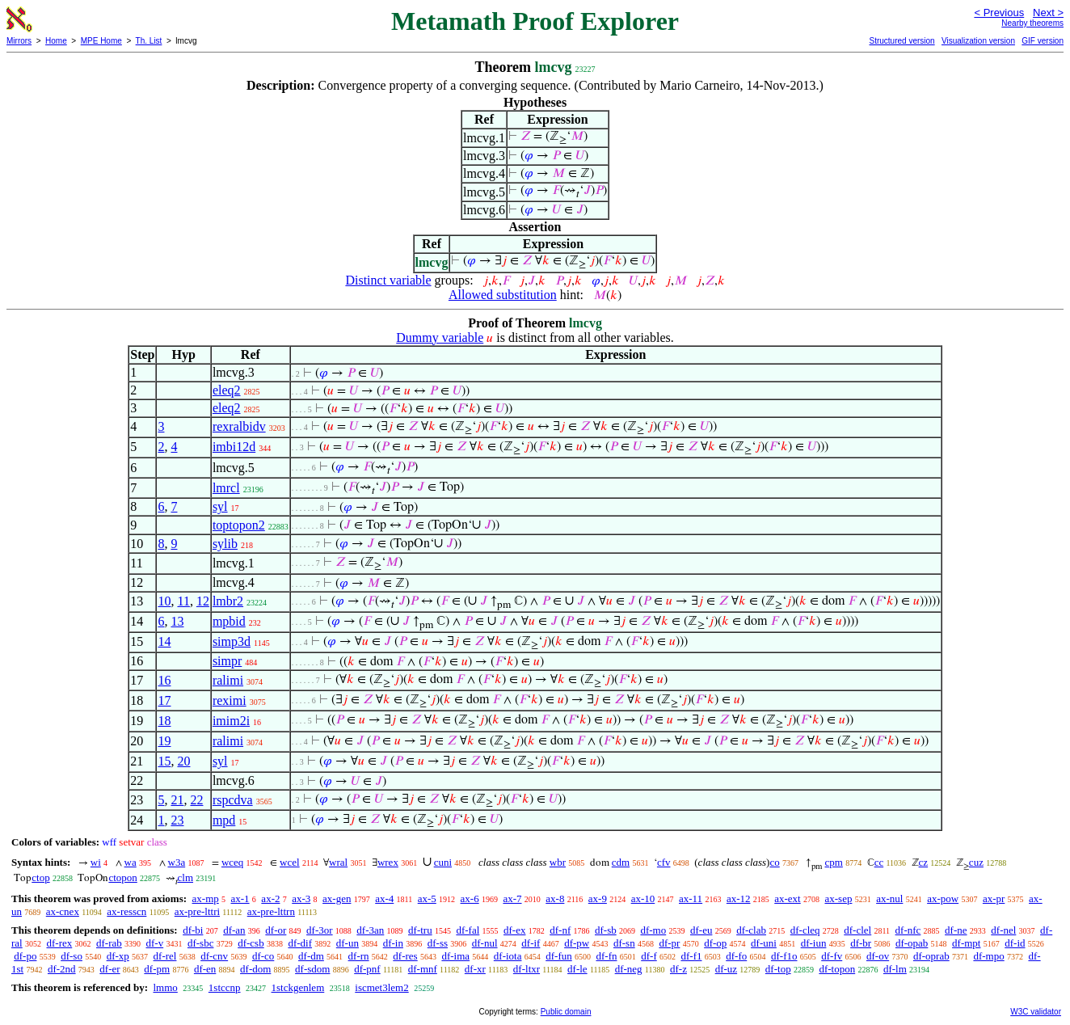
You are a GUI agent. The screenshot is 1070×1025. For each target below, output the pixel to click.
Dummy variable (439, 337)
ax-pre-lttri (197, 911)
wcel (290, 862)
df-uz (726, 969)
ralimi (228, 680)
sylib (225, 543)
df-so (71, 956)
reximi (229, 700)
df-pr (669, 943)
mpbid (229, 621)
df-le (577, 969)
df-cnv (214, 956)
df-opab (911, 943)
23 (177, 820)
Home (56, 40)
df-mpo (988, 956)
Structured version (901, 40)
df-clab (751, 930)
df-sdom (312, 969)
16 (164, 680)
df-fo (736, 956)
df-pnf (367, 969)
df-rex (59, 943)
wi (96, 862)
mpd (224, 820)
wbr (558, 862)
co (774, 862)
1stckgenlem (298, 987)
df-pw (576, 943)
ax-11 (690, 898)
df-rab (109, 943)
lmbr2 (228, 601)
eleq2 (227, 390)
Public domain (566, 1011)
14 (164, 641)
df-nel (1003, 930)
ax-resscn (126, 911)
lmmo (165, 987)
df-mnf (422, 969)
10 (164, 601)
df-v (155, 943)
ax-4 (384, 898)
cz (924, 862)
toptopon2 (239, 525)
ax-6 (470, 898)
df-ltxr (526, 969)
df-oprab (931, 956)
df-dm (311, 956)
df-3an (370, 930)
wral (338, 862)
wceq (232, 862)
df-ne (956, 930)
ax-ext (787, 898)
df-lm (895, 969)
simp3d (232, 641)
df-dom (255, 969)
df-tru (420, 930)
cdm (621, 862)
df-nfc (908, 930)
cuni (443, 862)
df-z (678, 969)
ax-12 (739, 898)
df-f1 (690, 956)
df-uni (764, 943)
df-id (1015, 943)
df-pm (157, 969)
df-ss (438, 943)
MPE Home (101, 40)
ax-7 (512, 898)
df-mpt (966, 943)
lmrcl (226, 488)
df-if (530, 943)
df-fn (606, 956)
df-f (649, 956)
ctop (40, 877)
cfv (664, 862)
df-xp (118, 956)
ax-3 (301, 898)
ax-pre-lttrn (271, 911)
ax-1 (240, 898)
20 (183, 761)
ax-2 (270, 898)
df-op (715, 943)
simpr (227, 661)
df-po (25, 956)
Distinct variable (388, 280)
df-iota (508, 956)
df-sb (606, 930)
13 (177, 621)
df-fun (559, 956)
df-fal (467, 930)
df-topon (837, 969)
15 (164, 761)
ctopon (122, 877)
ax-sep (838, 898)
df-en (205, 969)
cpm (833, 862)
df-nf (560, 930)
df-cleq (805, 930)
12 (202, 601)
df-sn (624, 943)
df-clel (857, 930)
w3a (177, 862)
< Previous (999, 12)
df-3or (319, 930)
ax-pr (994, 898)
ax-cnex (62, 911)
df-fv (831, 956)
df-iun (814, 943)
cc (879, 862)
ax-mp (205, 898)
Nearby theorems (1032, 23)
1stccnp (225, 987)
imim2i (231, 721)
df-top (778, 969)
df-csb (251, 943)
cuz (976, 862)
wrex (387, 862)
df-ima (455, 956)
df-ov (877, 956)
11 (183, 601)
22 (196, 800)
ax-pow (942, 898)
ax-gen (336, 898)
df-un (347, 943)
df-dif (300, 943)
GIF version (1043, 40)
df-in (393, 943)
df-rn (358, 956)
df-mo (653, 930)
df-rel (165, 956)
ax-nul (889, 898)
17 (164, 700)
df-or (275, 930)
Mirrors (19, 40)
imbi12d (234, 446)
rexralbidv (239, 426)
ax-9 (597, 898)
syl (220, 506)
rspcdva (233, 800)
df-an (234, 930)
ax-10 (643, 898)
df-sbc (200, 943)
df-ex (514, 930)
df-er (109, 969)
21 (177, 800)
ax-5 (427, 898)
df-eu (701, 930)
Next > (1048, 12)
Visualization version (978, 40)
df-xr (475, 969)
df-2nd (62, 969)
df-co (263, 956)
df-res (405, 956)
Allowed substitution (503, 295)
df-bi (193, 930)
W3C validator (1035, 1011)
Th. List (149, 40)
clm (186, 877)
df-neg (628, 969)
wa (130, 862)
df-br (860, 943)
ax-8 (555, 898)
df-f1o (784, 956)
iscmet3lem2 (381, 987)
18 (164, 721)
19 (164, 741)
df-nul (485, 943)
